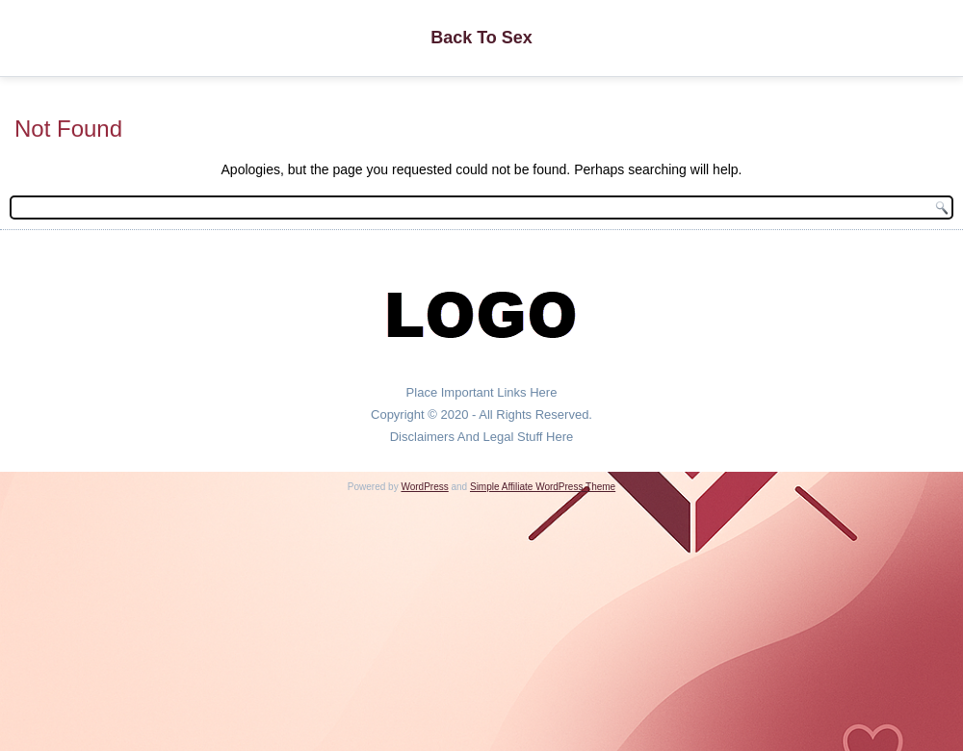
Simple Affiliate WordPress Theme (542, 486)
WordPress (424, 486)
